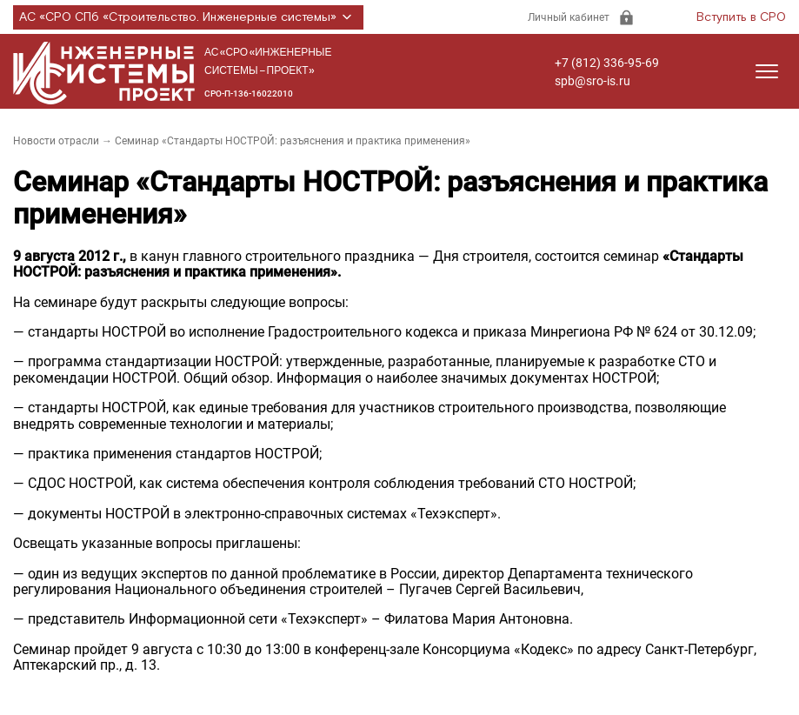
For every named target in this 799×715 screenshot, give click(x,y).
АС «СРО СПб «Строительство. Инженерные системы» (188, 17)
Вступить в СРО (741, 17)
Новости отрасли (56, 141)
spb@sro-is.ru (592, 81)
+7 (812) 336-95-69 (607, 63)
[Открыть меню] (767, 71)
